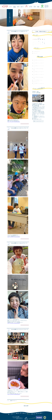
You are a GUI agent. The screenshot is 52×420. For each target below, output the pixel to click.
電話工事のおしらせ (36, 81)
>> (39, 38)
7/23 (8, 33)
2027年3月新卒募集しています (37, 80)
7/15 (8, 129)
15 (42, 42)
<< (37, 38)
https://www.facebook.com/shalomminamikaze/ (14, 121)
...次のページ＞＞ (13, 400)
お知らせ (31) (35, 53)
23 (44, 43)
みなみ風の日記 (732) (36, 51)
